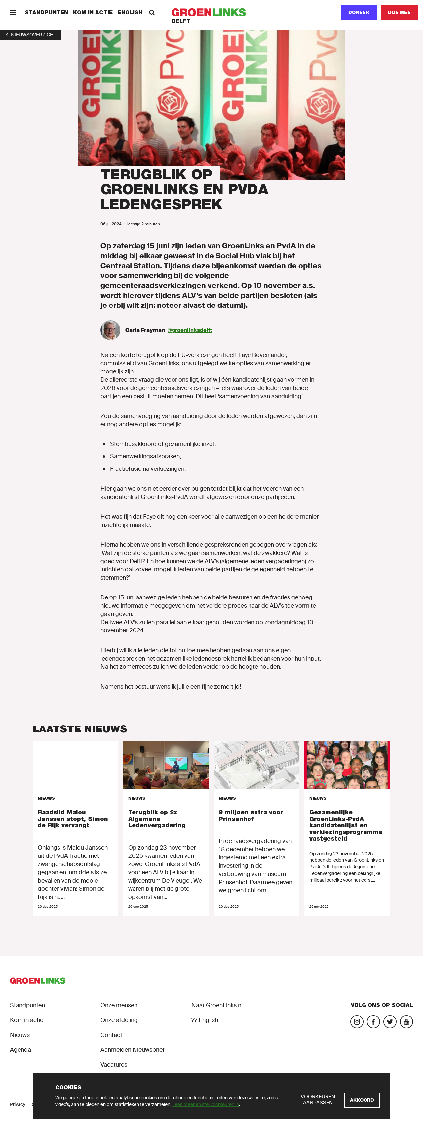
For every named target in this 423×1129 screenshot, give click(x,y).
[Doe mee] (399, 12)
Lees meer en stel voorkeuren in (205, 1104)
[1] (30, 35)
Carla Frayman (145, 330)
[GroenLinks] (212, 12)
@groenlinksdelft (190, 330)
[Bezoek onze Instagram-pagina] (357, 1021)
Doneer (358, 12)
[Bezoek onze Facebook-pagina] (373, 1021)
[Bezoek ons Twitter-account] (390, 1021)
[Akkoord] (362, 1100)
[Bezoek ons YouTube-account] (406, 1021)
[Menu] (12, 12)
